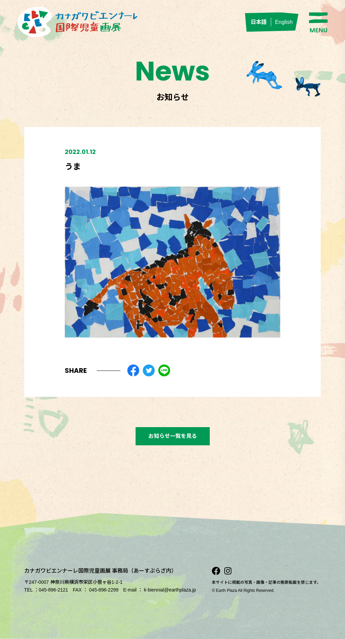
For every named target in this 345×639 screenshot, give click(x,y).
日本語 (259, 22)
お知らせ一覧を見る (172, 436)
